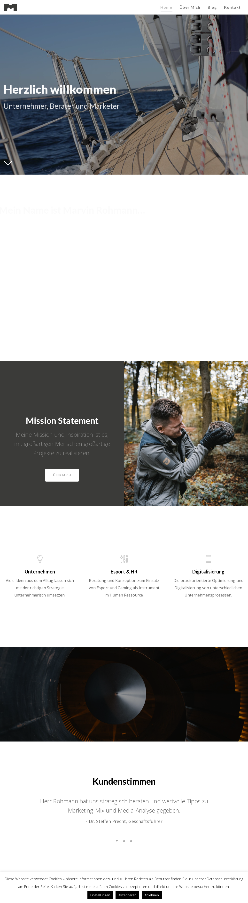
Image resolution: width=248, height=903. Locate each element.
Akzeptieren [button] (127, 895)
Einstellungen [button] (100, 895)
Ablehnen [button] (152, 895)
